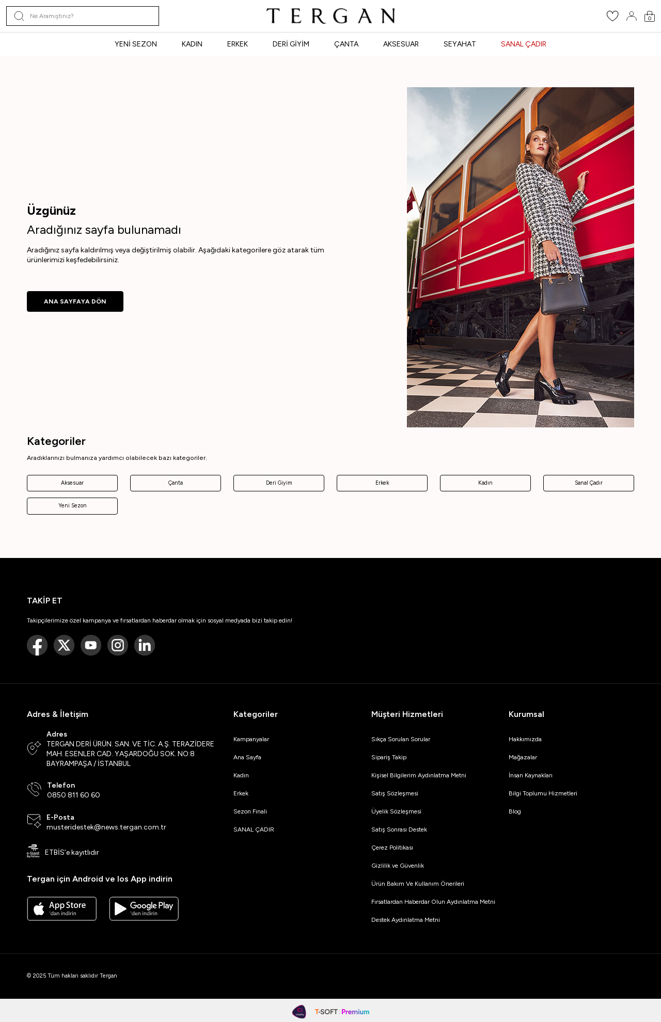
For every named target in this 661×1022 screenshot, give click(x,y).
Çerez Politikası (392, 847)
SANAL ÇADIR (523, 44)
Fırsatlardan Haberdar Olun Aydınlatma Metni (433, 901)
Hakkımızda (525, 739)
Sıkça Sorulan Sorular (400, 739)
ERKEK (237, 44)
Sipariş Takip (388, 757)
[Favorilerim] (612, 19)
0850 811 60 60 (73, 795)
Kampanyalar (251, 739)
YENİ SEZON (136, 44)
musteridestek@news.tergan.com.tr (106, 827)
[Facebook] (37, 645)
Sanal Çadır (589, 483)
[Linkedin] (144, 645)
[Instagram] (117, 645)
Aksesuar (72, 483)
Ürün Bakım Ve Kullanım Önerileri (417, 883)
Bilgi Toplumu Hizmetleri (543, 793)
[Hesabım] (631, 16)
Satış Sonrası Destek (399, 829)
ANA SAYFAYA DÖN (75, 301)
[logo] (330, 16)
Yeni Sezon (72, 505)
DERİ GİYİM (291, 44)
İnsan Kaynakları (531, 775)
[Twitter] (64, 645)
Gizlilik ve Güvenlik (397, 865)
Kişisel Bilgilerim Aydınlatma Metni (420, 775)
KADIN (192, 44)
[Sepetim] (649, 16)
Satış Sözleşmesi (394, 793)
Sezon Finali (250, 811)
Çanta (175, 483)
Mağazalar (523, 757)
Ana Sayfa (247, 757)
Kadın (485, 483)
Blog (515, 811)
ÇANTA (346, 44)
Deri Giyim (279, 483)
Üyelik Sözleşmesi (396, 811)
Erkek (382, 483)
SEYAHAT (460, 44)
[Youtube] (91, 645)
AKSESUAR (401, 44)
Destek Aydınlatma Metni (405, 919)
